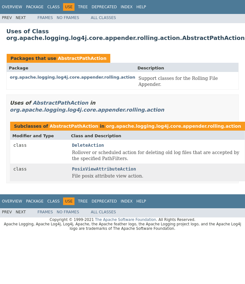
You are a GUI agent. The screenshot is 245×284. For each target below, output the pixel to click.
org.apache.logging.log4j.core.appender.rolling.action (72, 77)
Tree (83, 7)
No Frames (68, 18)
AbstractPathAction (82, 58)
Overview (12, 7)
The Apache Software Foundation (125, 219)
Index (127, 7)
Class (53, 7)
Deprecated (104, 7)
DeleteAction (88, 145)
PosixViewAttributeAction (104, 168)
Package (34, 7)
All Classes (103, 18)
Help (141, 7)
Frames (45, 18)
